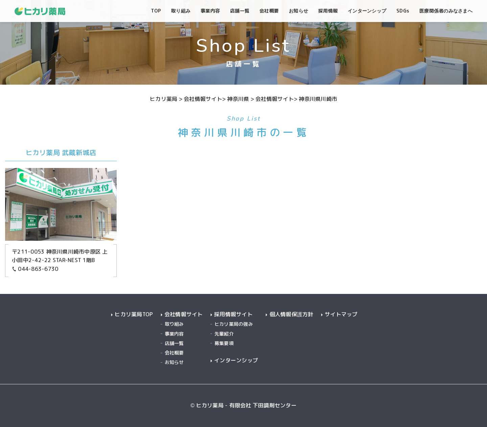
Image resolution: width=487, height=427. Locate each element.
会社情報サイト (183, 314)
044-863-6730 (35, 269)
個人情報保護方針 (292, 314)
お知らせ (174, 362)
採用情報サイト (233, 314)
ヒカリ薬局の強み (233, 324)
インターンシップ (236, 360)
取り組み (174, 324)
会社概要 (174, 352)
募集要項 (224, 343)
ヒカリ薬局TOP (134, 314)
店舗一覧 (174, 343)
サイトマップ (341, 314)
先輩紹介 (224, 333)
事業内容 (174, 333)
